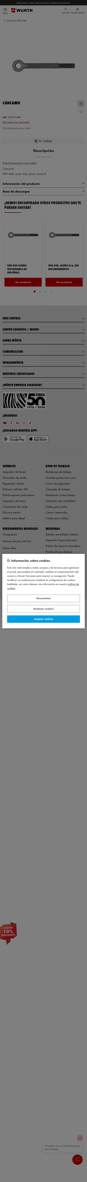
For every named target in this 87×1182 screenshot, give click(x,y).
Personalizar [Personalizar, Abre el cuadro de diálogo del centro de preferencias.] (43, 598)
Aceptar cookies (43, 619)
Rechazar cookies (43, 608)
